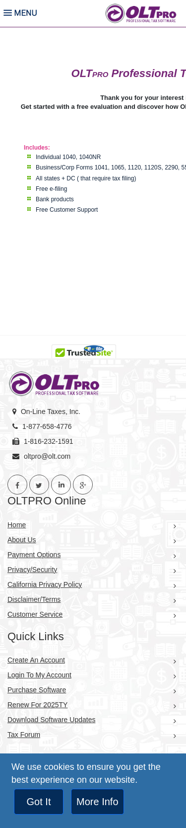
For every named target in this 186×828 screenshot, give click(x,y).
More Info (97, 801)
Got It (39, 801)
